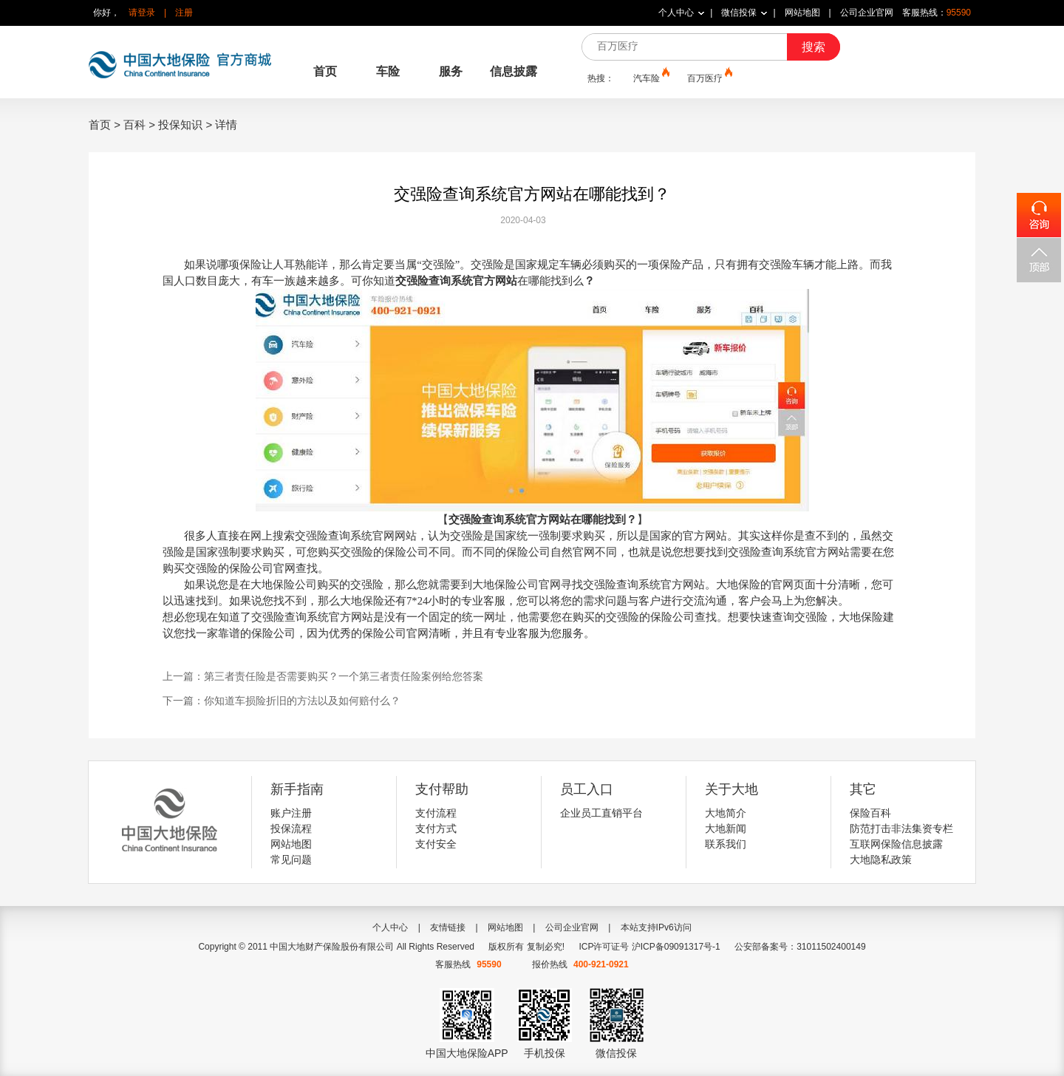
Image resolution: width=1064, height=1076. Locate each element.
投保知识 (180, 124)
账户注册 (291, 813)
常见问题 (291, 859)
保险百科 (870, 813)
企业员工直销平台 (601, 813)
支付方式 (436, 828)
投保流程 (291, 828)
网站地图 (802, 12)
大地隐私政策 (881, 859)
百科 (134, 124)
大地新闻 (725, 828)
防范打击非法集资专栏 (901, 828)
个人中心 (676, 12)
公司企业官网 (866, 12)
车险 (388, 71)
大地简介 (725, 813)
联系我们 (725, 844)
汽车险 (650, 78)
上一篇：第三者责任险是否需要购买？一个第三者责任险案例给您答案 (323, 676)
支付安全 (436, 844)
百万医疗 (708, 78)
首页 (325, 71)
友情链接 (448, 927)
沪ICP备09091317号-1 (676, 947)
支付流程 (436, 813)
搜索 (813, 47)
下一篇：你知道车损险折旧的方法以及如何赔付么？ (281, 700)
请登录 (142, 12)
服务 (451, 71)
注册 (184, 12)
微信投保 (739, 12)
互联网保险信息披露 (896, 844)
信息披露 (513, 71)
